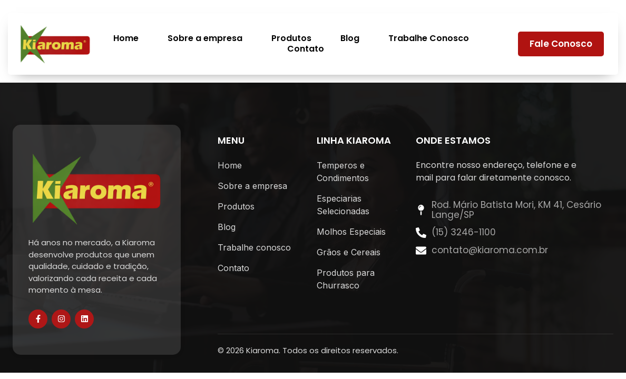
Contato (305, 49)
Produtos (291, 38)
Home (126, 38)
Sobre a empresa (205, 38)
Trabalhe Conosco (428, 38)
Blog (349, 38)
